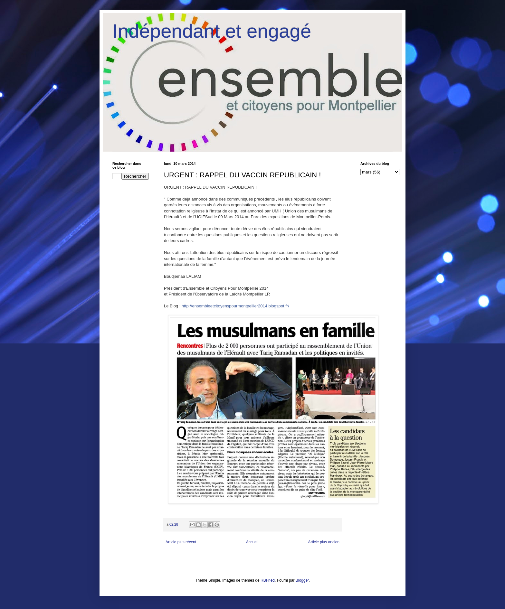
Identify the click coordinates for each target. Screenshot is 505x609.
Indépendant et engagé (211, 31)
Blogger (302, 580)
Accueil (252, 542)
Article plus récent (181, 542)
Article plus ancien (323, 542)
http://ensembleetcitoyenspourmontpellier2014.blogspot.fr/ (235, 306)
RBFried (268, 580)
